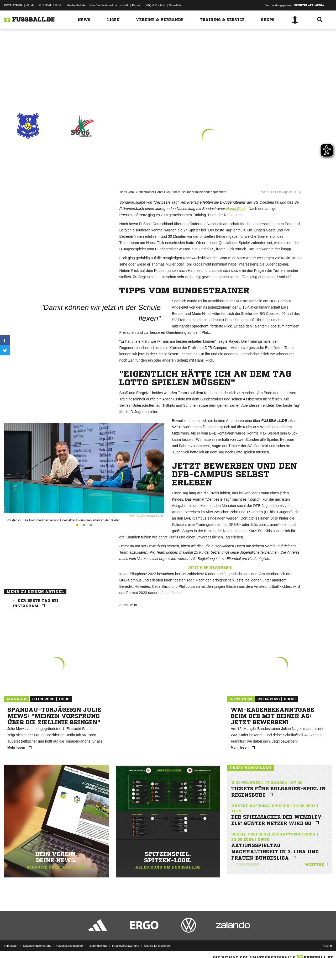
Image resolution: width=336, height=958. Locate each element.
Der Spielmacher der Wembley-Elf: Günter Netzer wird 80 (277, 819)
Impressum (11, 945)
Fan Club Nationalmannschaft (109, 5)
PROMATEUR (13, 5)
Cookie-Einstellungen (157, 945)
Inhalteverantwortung (125, 945)
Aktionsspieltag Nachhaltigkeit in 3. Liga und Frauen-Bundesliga (275, 851)
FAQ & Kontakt (155, 5)
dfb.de (30, 5)
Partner (136, 5)
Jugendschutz (98, 945)
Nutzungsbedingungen (69, 945)
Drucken (28, 90)
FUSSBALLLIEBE (50, 5)
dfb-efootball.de (76, 5)
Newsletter (176, 5)
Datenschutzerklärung (37, 945)
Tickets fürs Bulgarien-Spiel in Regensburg (278, 791)
